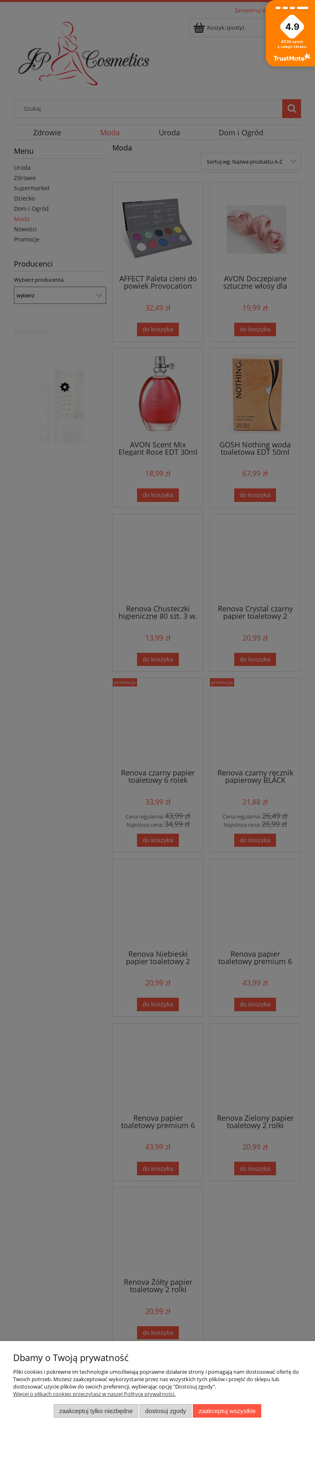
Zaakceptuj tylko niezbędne (95, 1410)
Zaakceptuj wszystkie (227, 1410)
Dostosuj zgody (165, 1410)
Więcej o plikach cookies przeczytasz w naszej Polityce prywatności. (94, 1394)
